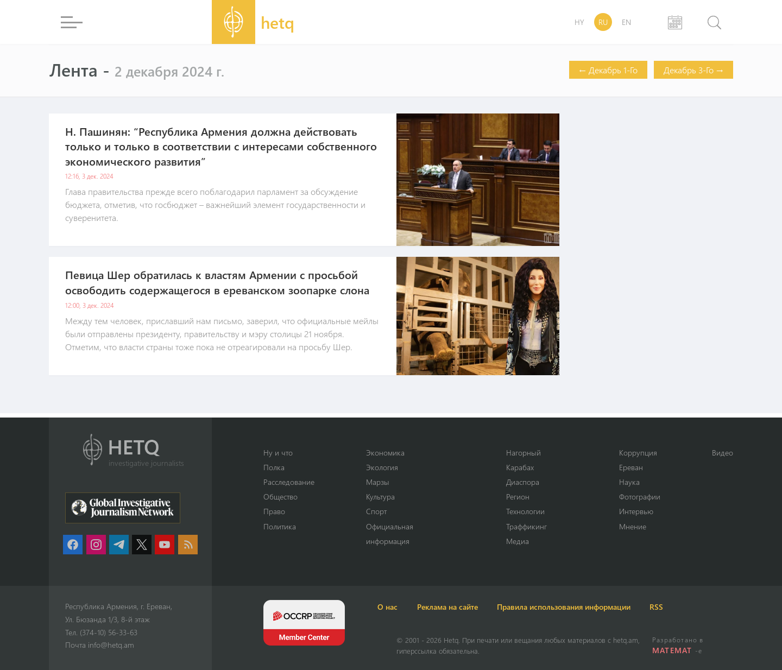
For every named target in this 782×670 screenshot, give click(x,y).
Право (275, 510)
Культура (386, 495)
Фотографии (636, 495)
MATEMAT (673, 650)
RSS (722, 607)
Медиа (517, 540)
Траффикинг (526, 525)
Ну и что (278, 451)
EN (626, 22)
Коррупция (634, 451)
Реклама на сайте (481, 607)
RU (603, 22)
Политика (280, 525)
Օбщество (282, 495)
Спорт (382, 510)
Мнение (628, 525)
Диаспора (523, 481)
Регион (517, 495)
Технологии (525, 510)
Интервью (633, 510)
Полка (274, 465)
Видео (722, 451)
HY (579, 22)
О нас (406, 607)
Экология (388, 465)
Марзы (383, 481)
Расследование (291, 481)
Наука (625, 481)
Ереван (627, 465)
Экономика (391, 451)
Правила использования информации (613, 607)
